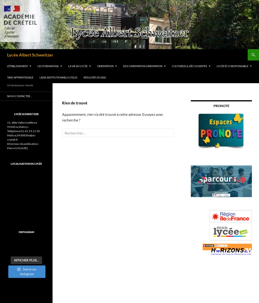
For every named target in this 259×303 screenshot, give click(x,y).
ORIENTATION (105, 66)
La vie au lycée (78, 66)
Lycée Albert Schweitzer (30, 54)
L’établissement (17, 66)
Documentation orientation (142, 66)
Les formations (48, 66)
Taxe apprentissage (20, 77)
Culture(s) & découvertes (189, 66)
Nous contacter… (19, 96)
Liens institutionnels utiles (58, 77)
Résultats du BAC (95, 77)
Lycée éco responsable (232, 66)
